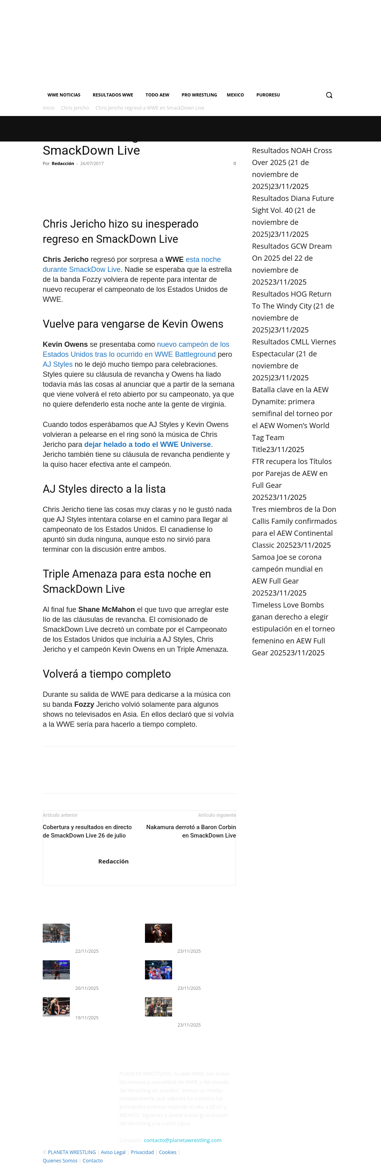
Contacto (93, 1160)
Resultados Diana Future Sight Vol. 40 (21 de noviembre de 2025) (203, 968)
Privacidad (142, 1152)
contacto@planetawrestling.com (182, 1140)
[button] (328, 95)
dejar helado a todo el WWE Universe (147, 444)
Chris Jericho (75, 107)
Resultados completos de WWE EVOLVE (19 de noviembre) (102, 968)
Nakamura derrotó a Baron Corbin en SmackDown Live (191, 831)
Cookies (168, 1152)
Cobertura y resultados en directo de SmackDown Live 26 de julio (87, 831)
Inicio (49, 107)
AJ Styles (58, 364)
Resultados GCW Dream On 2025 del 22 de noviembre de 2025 (206, 1003)
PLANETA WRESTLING (72, 1152)
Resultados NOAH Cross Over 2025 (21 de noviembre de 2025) (203, 933)
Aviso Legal (113, 1152)
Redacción (63, 163)
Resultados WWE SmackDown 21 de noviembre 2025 (95, 933)
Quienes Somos (60, 1160)
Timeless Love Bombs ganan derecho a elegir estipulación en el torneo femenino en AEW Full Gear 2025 (293, 628)
